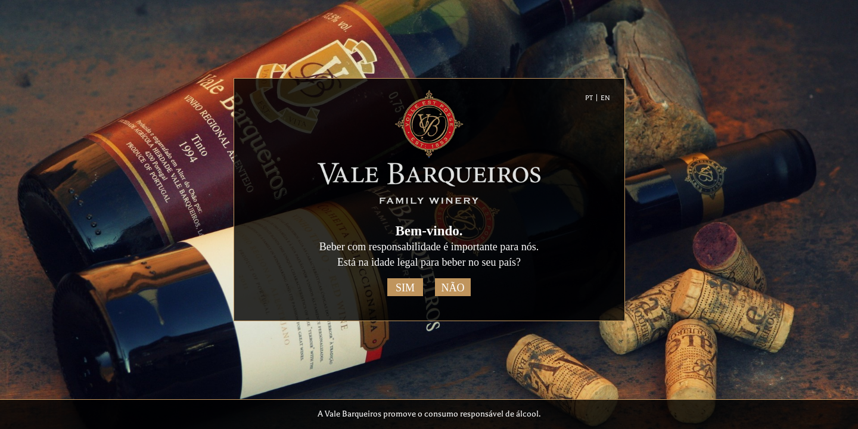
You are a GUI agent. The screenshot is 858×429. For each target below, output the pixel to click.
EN (605, 98)
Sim (405, 288)
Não (453, 288)
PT (589, 98)
